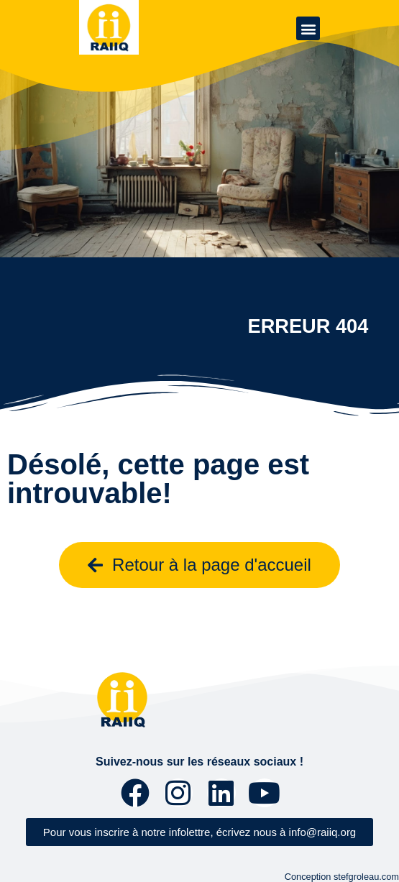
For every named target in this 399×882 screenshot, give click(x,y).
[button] (308, 28)
